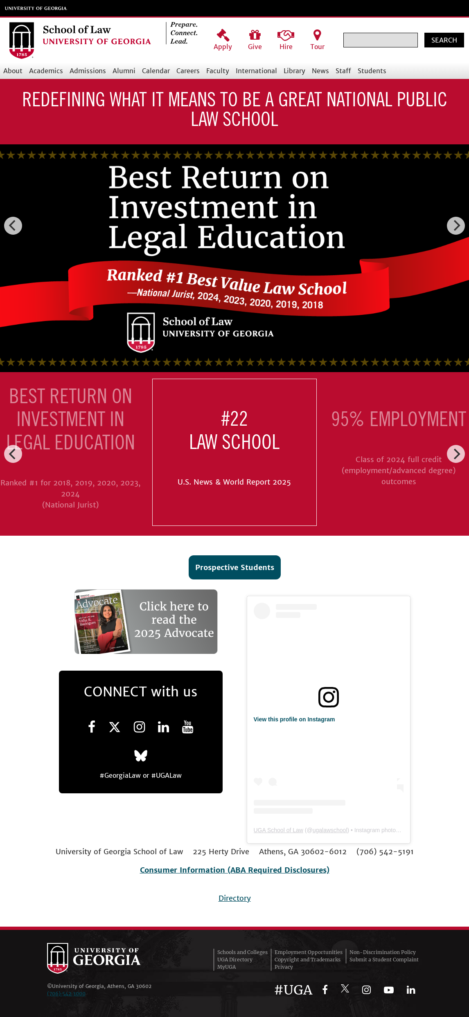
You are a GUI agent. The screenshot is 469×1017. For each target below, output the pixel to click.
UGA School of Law (278, 830)
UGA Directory (235, 959)
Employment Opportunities (309, 952)
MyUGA (226, 967)
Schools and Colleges (242, 952)
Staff (343, 71)
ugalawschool (330, 830)
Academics (46, 71)
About (13, 71)
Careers (188, 71)
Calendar (156, 71)
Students (372, 71)
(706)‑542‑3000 (66, 993)
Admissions (88, 71)
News (320, 71)
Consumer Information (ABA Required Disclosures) (234, 870)
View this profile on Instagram (294, 719)
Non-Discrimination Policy (382, 952)
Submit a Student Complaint (384, 959)
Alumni (124, 71)
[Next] (456, 226)
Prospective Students (234, 567)
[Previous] (13, 226)
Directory (235, 898)
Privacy (284, 967)
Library (294, 71)
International (256, 71)
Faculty (217, 71)
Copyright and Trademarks (307, 959)
